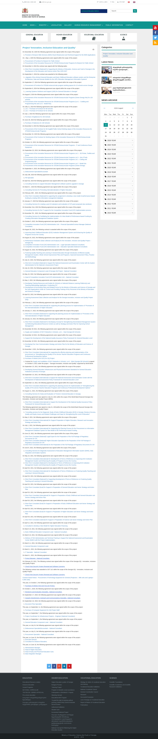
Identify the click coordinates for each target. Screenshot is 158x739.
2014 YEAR (110, 195)
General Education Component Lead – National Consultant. (44, 622)
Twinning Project (56, 687)
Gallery (68, 25)
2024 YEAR (110, 149)
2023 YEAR (110, 154)
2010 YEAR (110, 213)
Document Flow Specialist (33, 604)
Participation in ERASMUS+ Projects (62, 692)
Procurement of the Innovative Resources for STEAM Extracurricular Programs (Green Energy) (55, 165)
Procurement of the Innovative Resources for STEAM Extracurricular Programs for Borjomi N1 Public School (59, 63)
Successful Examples (87, 697)
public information (114, 25)
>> (133, 108)
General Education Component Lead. (37, 546)
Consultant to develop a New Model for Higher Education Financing (46, 526)
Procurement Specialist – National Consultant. (39, 634)
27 (106, 117)
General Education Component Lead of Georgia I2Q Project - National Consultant (50, 271)
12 (114, 125)
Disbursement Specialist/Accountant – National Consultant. (43, 628)
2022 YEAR (110, 158)
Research (83, 694)
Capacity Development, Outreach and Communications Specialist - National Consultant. (52, 598)
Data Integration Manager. (33, 654)
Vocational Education (94, 37)
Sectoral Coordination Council (89, 692)
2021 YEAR (110, 163)
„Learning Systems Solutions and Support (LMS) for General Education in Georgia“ (51, 91)
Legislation (56, 25)
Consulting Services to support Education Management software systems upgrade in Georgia (54, 184)
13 (118, 125)
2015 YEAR (110, 190)
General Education (34, 37)
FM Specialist (29, 178)
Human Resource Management (89, 25)
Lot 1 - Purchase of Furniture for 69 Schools (39, 109)
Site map (121, 2)
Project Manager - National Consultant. (37, 558)
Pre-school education (29, 695)
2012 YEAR (110, 204)
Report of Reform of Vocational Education (93, 702)
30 (118, 117)
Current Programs (28, 687)
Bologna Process (57, 685)
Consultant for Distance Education (36, 641)
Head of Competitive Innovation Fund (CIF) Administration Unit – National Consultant (51, 277)
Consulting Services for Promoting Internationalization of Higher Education (48, 190)
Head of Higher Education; (33, 649)
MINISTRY (43, 25)
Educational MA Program (59, 697)
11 (110, 125)
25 (110, 132)
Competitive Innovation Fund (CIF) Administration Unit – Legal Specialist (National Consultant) (54, 245)
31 (123, 117)
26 (114, 132)
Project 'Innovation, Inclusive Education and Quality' (118, 55)
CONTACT (129, 25)
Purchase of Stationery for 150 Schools (37, 123)
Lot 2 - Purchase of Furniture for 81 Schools (39, 111)
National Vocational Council (89, 689)
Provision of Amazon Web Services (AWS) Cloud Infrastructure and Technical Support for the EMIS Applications (60, 55)
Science (123, 37)
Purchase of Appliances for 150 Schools (37, 117)
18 (110, 128)
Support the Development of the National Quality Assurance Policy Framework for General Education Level (58, 338)
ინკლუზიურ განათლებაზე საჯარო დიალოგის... (122, 68)
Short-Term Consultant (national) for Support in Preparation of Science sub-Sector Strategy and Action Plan (59, 520)
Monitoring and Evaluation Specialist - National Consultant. (43, 592)
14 (123, 125)
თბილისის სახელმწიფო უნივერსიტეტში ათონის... (122, 79)
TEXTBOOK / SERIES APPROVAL (33, 692)
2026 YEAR (110, 140)
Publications (84, 705)
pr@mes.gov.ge (46, 2)
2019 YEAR (110, 172)
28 (110, 117)
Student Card (55, 709)
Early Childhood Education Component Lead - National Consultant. (46, 532)
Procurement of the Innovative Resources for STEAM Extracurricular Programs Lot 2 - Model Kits (55, 163)
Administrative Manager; (32, 647)
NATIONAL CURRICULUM (30, 690)
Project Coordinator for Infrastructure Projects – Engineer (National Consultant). (50, 616)
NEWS (33, 25)
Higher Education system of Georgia (62, 682)
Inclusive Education (28, 685)
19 (114, 128)
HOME (24, 25)
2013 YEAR (110, 199)
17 (106, 128)
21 (123, 128)
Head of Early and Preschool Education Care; (39, 652)
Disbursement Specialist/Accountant (36, 171)
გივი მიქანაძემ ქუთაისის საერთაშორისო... (122, 89)
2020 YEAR (110, 167)
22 (127, 128)
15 (127, 125)
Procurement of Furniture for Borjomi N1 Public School (42, 61)
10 (106, 125)
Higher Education (64, 37)
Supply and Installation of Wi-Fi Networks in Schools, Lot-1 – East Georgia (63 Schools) (52, 332)
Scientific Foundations (116, 682)
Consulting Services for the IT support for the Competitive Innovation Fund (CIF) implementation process (58, 210)
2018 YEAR (110, 177)
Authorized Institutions (58, 707)
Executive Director (31, 639)
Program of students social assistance (63, 690)
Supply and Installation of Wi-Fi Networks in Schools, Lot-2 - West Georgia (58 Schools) (61, 361)
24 (106, 132)
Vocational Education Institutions (90, 687)
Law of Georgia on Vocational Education (92, 700)
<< (104, 108)
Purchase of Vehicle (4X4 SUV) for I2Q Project (39, 358)
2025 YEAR (110, 145)
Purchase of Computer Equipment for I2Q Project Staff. (42, 610)
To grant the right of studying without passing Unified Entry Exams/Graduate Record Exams (63, 702)
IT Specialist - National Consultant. (36, 552)
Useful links (102, 2)
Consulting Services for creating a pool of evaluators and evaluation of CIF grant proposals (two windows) (58, 204)
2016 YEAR (110, 186)
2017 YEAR (110, 181)
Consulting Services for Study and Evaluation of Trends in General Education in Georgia (53, 394)
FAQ (112, 2)
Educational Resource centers (31, 682)
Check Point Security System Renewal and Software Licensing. (45, 566)
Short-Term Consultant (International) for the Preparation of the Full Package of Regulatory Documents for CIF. (60, 444)
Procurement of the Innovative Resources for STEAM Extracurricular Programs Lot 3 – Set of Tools (56, 157)
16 (131, 125)
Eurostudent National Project (60, 712)
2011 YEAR (110, 208)
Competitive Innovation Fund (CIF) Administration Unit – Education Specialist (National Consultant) (56, 247)
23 (131, 128)
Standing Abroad (57, 695)
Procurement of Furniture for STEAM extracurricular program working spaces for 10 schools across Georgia (59, 85)
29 (114, 117)
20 (118, 128)
